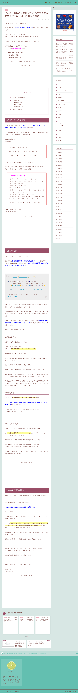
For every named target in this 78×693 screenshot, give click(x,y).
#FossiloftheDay (23, 277)
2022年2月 (59, 168)
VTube (61, 125)
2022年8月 (59, 155)
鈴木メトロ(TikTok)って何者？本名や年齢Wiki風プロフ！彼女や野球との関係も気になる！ (64, 57)
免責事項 (17, 691)
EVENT (60, 94)
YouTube (62, 127)
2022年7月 (59, 158)
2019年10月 (59, 238)
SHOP (59, 130)
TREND (60, 137)
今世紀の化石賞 (19, 106)
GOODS (60, 97)
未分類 (59, 140)
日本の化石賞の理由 (18, 110)
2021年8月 (59, 184)
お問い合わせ (58, 2)
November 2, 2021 (13, 296)
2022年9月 (59, 152)
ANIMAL (60, 84)
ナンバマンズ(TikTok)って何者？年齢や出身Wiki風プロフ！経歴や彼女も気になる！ (64, 51)
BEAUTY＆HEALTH (63, 90)
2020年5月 (59, 229)
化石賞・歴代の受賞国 (19, 97)
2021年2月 (59, 203)
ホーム (47, 2)
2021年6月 (59, 190)
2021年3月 (59, 200)
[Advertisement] (26, 77)
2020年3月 (59, 235)
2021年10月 (59, 178)
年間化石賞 (18, 104)
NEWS (6, 9)
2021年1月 (59, 206)
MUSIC (60, 114)
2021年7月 (59, 187)
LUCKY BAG (61, 104)
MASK (59, 107)
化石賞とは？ (16, 100)
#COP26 (15, 277)
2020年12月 (59, 210)
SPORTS (60, 134)
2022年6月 (59, 162)
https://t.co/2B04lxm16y (18, 290)
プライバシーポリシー (8, 691)
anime (59, 87)
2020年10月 (59, 216)
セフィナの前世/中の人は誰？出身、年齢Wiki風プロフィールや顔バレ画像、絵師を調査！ (64, 70)
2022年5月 (59, 165)
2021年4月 (59, 197)
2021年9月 (59, 181)
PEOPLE (60, 121)
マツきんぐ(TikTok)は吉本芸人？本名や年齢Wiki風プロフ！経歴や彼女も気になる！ (64, 45)
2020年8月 (59, 222)
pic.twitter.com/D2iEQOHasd (34, 290)
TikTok (61, 123)
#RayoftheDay (16, 285)
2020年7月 (59, 226)
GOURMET (61, 101)
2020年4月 (59, 232)
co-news (6, 2)
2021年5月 (59, 194)
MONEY (60, 111)
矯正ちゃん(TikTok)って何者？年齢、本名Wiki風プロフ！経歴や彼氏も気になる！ (64, 64)
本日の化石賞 (18, 102)
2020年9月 (59, 219)
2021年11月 (59, 174)
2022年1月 (59, 171)
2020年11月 (59, 213)
